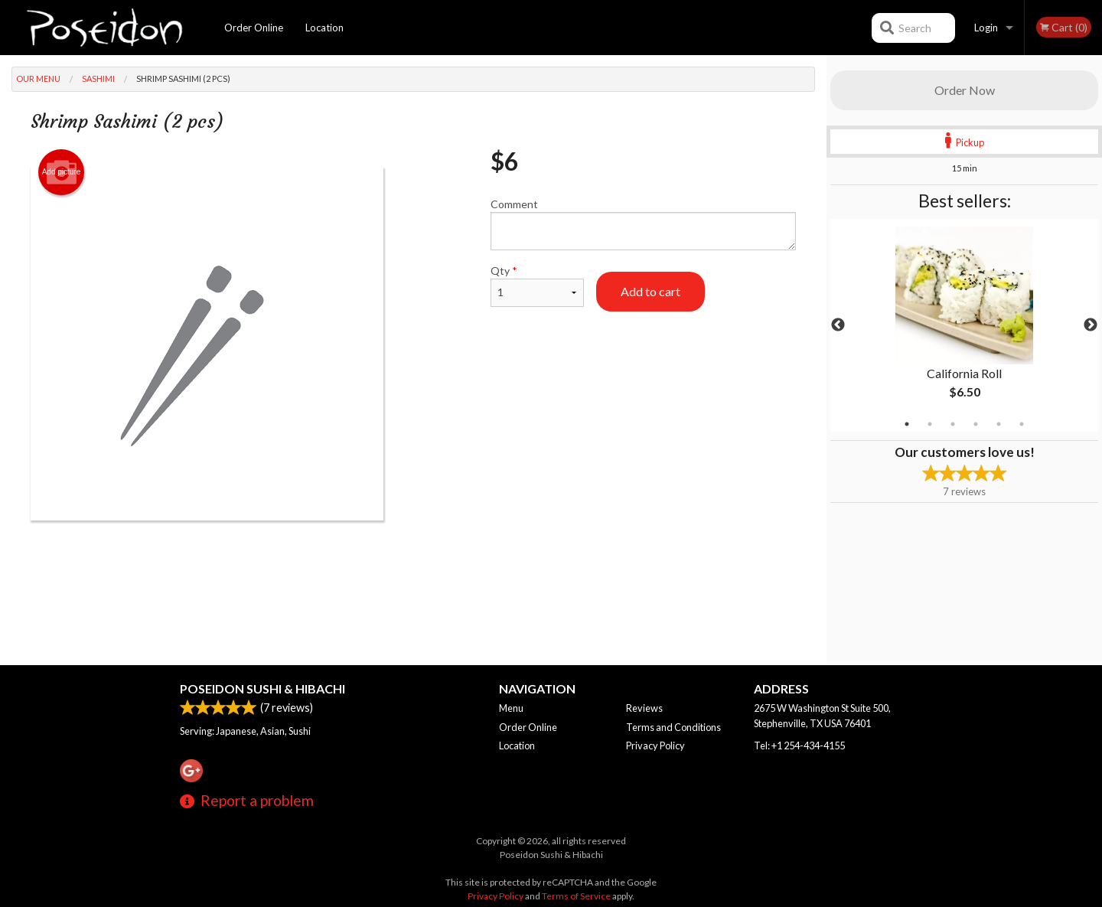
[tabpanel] (964, 325)
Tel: (799, 745)
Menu (511, 708)
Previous (838, 325)
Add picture (61, 172)
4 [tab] (975, 424)
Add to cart (650, 291)
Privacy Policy (655, 745)
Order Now (964, 90)
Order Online (253, 27)
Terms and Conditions (673, 727)
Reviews (644, 708)
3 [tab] (952, 424)
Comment (643, 223)
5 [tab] (998, 424)
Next (1090, 325)
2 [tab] (929, 424)
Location (324, 27)
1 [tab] (907, 424)
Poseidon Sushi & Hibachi (262, 688)
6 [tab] (1021, 424)
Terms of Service (576, 896)
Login (986, 27)
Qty (537, 285)
